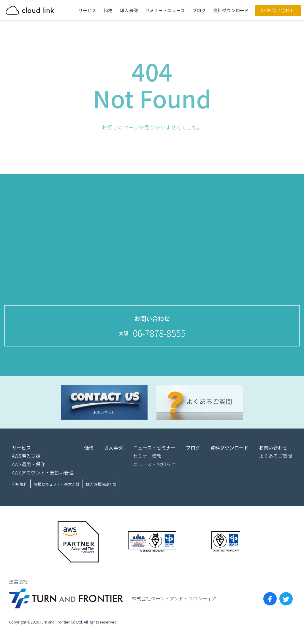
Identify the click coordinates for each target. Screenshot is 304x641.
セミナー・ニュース (165, 10)
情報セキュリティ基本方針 (57, 484)
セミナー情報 (147, 455)
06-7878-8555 (159, 333)
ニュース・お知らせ (154, 464)
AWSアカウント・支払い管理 (43, 472)
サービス (87, 10)
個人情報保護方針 (101, 484)
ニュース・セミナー (154, 447)
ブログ (199, 10)
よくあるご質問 (275, 455)
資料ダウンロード (231, 10)
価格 (108, 10)
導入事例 (129, 10)
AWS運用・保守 (28, 464)
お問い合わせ (278, 10)
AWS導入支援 (26, 455)
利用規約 (19, 484)
